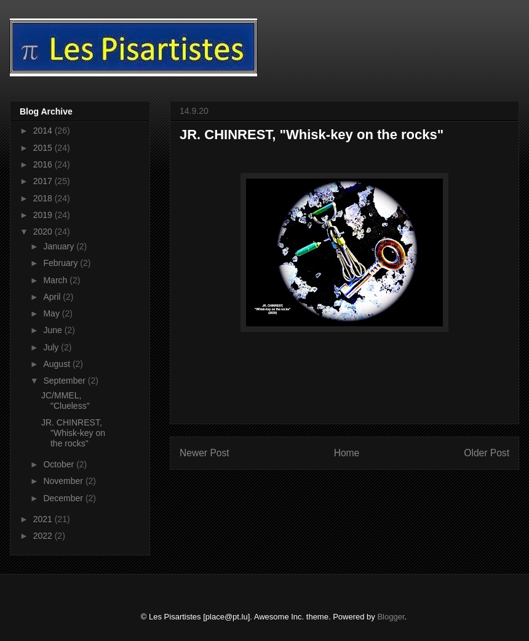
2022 (44, 536)
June (53, 330)
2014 (44, 130)
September (65, 380)
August (57, 364)
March (56, 280)
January (59, 246)
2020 (44, 231)
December (64, 498)
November (64, 481)
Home (347, 453)
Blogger (390, 616)
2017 (44, 181)
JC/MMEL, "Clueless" (65, 400)
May (52, 313)
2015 (44, 148)
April (53, 297)
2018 (44, 198)
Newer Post (204, 453)
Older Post (486, 453)
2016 (44, 164)
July (52, 347)
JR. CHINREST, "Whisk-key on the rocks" (73, 432)
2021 (44, 519)
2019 (44, 215)
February (61, 263)
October (59, 464)
